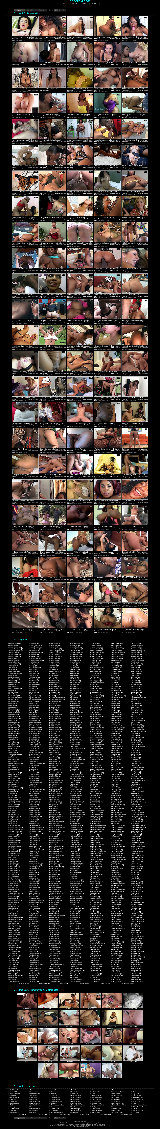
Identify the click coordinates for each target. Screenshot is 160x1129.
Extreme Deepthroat (138, 780)
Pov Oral (12, 904)
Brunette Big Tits (137, 726)
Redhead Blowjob (117, 914)
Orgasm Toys (136, 889)
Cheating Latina (116, 739)
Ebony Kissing (34, 776)
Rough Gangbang (117, 921)
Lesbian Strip (136, 853)
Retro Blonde (54, 917)
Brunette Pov (13, 731)
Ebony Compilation (56, 773)
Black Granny (54, 707)
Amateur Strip (54, 658)
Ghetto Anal (95, 797)
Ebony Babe (34, 771)
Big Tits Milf (115, 701)
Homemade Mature (76, 816)
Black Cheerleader (96, 705)
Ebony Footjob (13, 775)
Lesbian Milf (54, 850)
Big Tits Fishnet (54, 701)
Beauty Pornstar (96, 688)
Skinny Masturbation (97, 932)
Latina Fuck (115, 838)
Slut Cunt (135, 934)
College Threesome (35, 752)
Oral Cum (33, 889)
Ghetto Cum (13, 799)
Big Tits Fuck (75, 701)
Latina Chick (54, 838)
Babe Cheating (54, 679)
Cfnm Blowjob (34, 739)
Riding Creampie (14, 921)
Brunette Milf (75, 729)
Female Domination (15, 788)
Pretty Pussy (74, 906)
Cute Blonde (33, 761)
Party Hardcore (13, 895)
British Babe (33, 726)
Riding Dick (33, 921)
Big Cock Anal (75, 696)
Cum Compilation (96, 756)
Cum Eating (115, 756)
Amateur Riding (75, 656)
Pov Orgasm (33, 904)
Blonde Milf (74, 718)
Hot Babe (33, 821)
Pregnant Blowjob (117, 904)
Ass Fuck (53, 677)
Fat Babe (12, 784)
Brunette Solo (75, 731)
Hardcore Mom (116, 812)
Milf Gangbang (13, 874)
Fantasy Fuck (75, 782)
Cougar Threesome (15, 754)
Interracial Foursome (97, 827)
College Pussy (136, 750)
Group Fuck (95, 805)
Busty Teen (115, 737)
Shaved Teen (54, 929)
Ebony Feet (136, 773)
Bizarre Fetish (75, 703)
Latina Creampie (76, 838)
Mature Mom (75, 867)
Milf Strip (134, 876)
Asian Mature (34, 673)
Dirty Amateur (34, 765)
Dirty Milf (32, 767)
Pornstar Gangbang (15, 900)
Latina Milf (74, 840)
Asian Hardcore (116, 671)
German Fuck (34, 797)
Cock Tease (53, 750)
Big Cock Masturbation (57, 698)
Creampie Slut (75, 756)
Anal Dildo (74, 664)
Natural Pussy (116, 885)
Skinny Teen (54, 934)
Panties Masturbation (77, 893)
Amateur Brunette (35, 647)
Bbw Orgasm (136, 682)
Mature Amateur (137, 859)
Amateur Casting (55, 647)
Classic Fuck (115, 744)
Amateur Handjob (76, 652)
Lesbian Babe (116, 844)
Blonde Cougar (54, 716)
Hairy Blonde (115, 806)
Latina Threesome (137, 842)
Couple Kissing (75, 754)
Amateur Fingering (138, 651)
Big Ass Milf (74, 694)
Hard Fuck (135, 810)
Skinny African (13, 930)
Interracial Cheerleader (98, 825)
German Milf (54, 797)
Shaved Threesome (76, 929)
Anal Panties (54, 666)
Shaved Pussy (13, 929)
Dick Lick (94, 763)
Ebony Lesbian (55, 776)
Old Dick (114, 887)
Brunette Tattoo (95, 731)
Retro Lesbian (136, 917)
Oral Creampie (13, 889)
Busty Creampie (96, 735)
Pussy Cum (136, 908)
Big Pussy (135, 699)
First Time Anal (54, 791)
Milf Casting (12, 872)
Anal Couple (33, 664)
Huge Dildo (12, 823)
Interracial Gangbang (138, 827)
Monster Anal (34, 882)
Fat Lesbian (135, 784)
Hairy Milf (12, 810)
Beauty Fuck (33, 688)
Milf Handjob (34, 874)
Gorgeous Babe (34, 803)
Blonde (131, 529)
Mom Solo (115, 880)
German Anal (95, 795)
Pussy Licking (75, 910)
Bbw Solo (94, 684)
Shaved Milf (135, 927)
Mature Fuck (13, 865)
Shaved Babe (54, 925)
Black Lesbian (75, 707)
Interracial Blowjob (77, 825)
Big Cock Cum (136, 696)
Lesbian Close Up (35, 846)
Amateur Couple (55, 649)
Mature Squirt (95, 868)
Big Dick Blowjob (117, 698)
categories (94, 3)
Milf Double (94, 872)
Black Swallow (13, 713)
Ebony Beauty (75, 771)
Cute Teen (135, 761)
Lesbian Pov (74, 852)
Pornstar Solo (136, 900)
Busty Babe (13, 735)
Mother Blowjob (55, 883)
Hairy (107, 400)
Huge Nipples (75, 823)
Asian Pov (12, 675)
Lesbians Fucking (137, 855)
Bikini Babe (12, 703)
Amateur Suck (75, 658)
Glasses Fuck (136, 801)
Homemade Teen (117, 816)
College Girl (115, 750)
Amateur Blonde (137, 645)
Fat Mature (12, 786)
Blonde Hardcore (14, 718)
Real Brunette (75, 912)
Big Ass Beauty (75, 692)
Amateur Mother (76, 654)
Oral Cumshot (54, 889)
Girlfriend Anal (116, 799)
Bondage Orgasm (76, 722)
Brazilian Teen (136, 724)
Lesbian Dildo (95, 846)
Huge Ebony (34, 823)
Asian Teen (115, 675)
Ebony (20, 40)
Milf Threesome (55, 878)
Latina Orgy (135, 840)
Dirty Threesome (96, 767)
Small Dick (33, 936)
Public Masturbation (76, 908)
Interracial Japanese (15, 829)
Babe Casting (34, 679)
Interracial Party (137, 829)
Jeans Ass (94, 833)
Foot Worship (34, 793)
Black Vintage (136, 713)
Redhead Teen (136, 915)
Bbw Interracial (14, 682)
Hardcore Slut (34, 814)
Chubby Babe (13, 743)
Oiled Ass (94, 887)
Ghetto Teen (75, 799)
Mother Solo (33, 885)
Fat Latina (115, 784)
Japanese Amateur (76, 831)
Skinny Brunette (14, 932)
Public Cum (135, 906)
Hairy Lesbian (95, 808)
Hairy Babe (74, 806)
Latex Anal (115, 837)
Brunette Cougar (76, 728)
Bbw (16, 40)
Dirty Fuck (135, 765)
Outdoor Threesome (56, 893)
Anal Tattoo (12, 667)
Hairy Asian (53, 806)
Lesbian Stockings (96, 853)
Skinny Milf (115, 932)
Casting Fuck (13, 739)
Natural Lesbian (96, 885)
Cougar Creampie (76, 752)
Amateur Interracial (118, 652)
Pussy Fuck (33, 910)
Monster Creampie (96, 882)
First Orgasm (13, 791)
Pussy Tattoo (13, 912)
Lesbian (53, 40)
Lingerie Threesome (118, 857)
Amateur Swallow (96, 658)
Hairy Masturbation (117, 808)
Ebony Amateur (137, 769)
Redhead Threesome (15, 917)
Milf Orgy (135, 874)
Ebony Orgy (33, 778)
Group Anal (53, 805)
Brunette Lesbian (55, 729)
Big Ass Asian (34, 692)
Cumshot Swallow (96, 760)
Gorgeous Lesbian (96, 803)
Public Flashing (34, 908)
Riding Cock (115, 919)
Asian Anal (135, 667)
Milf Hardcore (54, 874)
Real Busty (94, 912)
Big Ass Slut (115, 694)
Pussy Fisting (13, 910)
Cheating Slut (34, 741)
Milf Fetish (115, 872)
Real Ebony (136, 912)
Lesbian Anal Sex (76, 844)
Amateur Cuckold (96, 649)
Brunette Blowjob (35, 728)
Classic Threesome (56, 746)
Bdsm (75, 169)
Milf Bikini (114, 870)
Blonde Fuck (136, 716)
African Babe (34, 643)
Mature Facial (95, 863)
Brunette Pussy (34, 731)
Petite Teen (33, 897)
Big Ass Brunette (117, 692)
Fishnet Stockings (137, 791)
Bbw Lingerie (75, 682)
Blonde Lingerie (55, 718)
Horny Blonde (54, 818)
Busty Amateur (96, 733)
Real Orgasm (13, 914)
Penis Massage (34, 895)
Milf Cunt (53, 872)
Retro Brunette (95, 917)
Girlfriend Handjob (55, 801)
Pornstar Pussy (96, 900)
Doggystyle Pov (14, 769)
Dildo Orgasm (116, 763)
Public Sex (94, 908)
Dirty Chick (115, 765)
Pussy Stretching (137, 910)
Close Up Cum (13, 748)
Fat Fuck (94, 784)
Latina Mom (94, 840)
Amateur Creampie (76, 649)
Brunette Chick (55, 728)
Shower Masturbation (118, 929)
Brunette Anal (75, 726)
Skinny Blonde (116, 930)
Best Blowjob (54, 690)
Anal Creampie (54, 664)
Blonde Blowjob (14, 716)
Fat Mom (53, 786)
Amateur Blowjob (15, 647)
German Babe (116, 795)
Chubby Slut (54, 744)
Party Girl (135, 893)
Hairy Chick (12, 808)
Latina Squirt (95, 842)
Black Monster (13, 709)
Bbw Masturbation (96, 682)
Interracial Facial (76, 827)
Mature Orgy (115, 867)
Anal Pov (94, 666)
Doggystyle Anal (117, 767)
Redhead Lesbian (35, 915)
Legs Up (52, 844)
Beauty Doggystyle (15, 688)
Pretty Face (33, 906)
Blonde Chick (34, 716)
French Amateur (75, 793)
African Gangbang (76, 643)
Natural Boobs (75, 885)
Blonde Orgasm (116, 718)
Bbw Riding (74, 684)
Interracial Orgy (116, 829)
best (65, 3)
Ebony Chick (34, 773)
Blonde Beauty (116, 714)
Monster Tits (13, 883)
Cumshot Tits (116, 760)
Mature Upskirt (54, 870)
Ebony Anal (13, 771)
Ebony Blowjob (96, 771)
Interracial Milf (54, 829)
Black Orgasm (34, 709)
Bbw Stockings (136, 684)
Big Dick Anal (95, 698)
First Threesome (35, 791)
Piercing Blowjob (55, 897)
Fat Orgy (73, 786)
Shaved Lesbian (116, 927)
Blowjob (79, 40)
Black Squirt (115, 711)
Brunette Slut (54, 731)
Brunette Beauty (116, 726)
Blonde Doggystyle (96, 716)
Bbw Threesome (55, 686)
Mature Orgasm (96, 867)
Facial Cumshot (55, 782)
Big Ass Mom (95, 694)
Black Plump (74, 709)
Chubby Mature (136, 743)
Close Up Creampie (138, 746)
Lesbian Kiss (115, 848)
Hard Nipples (13, 812)
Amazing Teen (75, 662)
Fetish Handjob (136, 788)
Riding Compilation (137, 919)
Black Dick (13, 707)
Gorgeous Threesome (138, 803)
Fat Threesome (136, 786)
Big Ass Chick (136, 692)
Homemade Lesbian (56, 816)
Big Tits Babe (13, 701)
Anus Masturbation (96, 667)
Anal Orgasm (13, 666)
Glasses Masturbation (15, 803)
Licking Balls (33, 857)
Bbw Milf (114, 682)
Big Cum (73, 698)
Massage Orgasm (96, 859)
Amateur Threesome (36, 660)
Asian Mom (74, 673)
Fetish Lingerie (13, 790)
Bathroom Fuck (136, 679)
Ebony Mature (95, 776)
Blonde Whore (116, 720)
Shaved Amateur (14, 925)
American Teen (95, 662)
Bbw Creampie (75, 681)
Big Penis (115, 699)
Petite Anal (74, 895)
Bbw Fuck (135, 681)
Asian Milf (53, 673)
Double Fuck (74, 769)
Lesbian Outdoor (14, 852)
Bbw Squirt (115, 684)
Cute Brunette (54, 761)
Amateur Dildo (34, 651)
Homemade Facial (137, 814)
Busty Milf (53, 737)
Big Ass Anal (13, 692)
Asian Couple (136, 669)
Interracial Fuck (117, 827)
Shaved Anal (33, 925)
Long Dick (12, 859)
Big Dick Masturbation (57, 699)
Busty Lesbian (34, 737)
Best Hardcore (116, 690)
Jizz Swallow (54, 835)
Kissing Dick (95, 837)
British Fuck (53, 726)
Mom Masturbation (76, 880)
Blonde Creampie (76, 716)
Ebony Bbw (54, 771)
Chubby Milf (13, 744)
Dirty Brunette (95, 765)
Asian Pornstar (136, 673)
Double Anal (33, 769)
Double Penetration (97, 769)
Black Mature (95, 707)
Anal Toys (53, 667)
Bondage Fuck (54, 722)
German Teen (75, 797)
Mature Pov (12, 868)
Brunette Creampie (96, 728)
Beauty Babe (116, 686)
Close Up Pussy (116, 748)
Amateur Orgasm (117, 654)
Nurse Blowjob (34, 887)
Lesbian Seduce (137, 852)
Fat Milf (32, 786)
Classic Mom (34, 746)
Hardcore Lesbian (96, 812)
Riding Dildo (54, 921)
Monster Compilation (77, 882)
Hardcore (135, 91)
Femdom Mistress (55, 788)
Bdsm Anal (74, 686)
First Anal (94, 790)
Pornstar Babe (54, 899)
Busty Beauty (34, 735)
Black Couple (136, 705)
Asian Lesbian (136, 671)
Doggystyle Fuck (137, 767)
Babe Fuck (74, 679)
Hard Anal (115, 810)
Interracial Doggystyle (57, 827)
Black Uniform (116, 713)
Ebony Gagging (55, 775)
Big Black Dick (14, 696)
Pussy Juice (53, 910)
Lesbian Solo (54, 853)
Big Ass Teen (136, 694)
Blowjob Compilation (138, 720)
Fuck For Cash (13, 795)
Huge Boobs (95, 821)
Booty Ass (94, 722)
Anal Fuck (115, 664)
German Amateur (76, 795)
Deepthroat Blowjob (15, 763)
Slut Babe (115, 934)
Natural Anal (54, 885)
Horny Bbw (33, 818)
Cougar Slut (135, 752)
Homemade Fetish (14, 816)
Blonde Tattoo (75, 720)
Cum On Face (54, 758)
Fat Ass (134, 782)
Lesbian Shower (14, 853)
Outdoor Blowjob (55, 891)
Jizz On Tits (33, 835)
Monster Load (116, 882)
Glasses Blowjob (96, 801)
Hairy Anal (33, 806)
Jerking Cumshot (117, 833)
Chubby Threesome (97, 744)
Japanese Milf (54, 833)
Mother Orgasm (136, 883)
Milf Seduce (53, 876)
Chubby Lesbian (116, 743)
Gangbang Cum (55, 795)
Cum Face (135, 756)
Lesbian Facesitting (138, 846)
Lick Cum (12, 857)
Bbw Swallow (13, 686)
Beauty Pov (115, 688)
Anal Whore (74, 667)
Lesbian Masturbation (36, 850)
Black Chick (115, 705)
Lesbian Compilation (56, 846)
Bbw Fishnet (115, 681)
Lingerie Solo (75, 857)
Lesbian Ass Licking (97, 844)
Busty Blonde (54, 735)
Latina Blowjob (34, 838)
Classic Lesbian (14, 746)
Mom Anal (115, 878)
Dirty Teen (74, 767)
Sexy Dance (135, 923)
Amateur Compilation (15, 649)
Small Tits (74, 936)
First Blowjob (116, 790)
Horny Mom (74, 820)
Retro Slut (74, 919)
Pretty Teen (94, 906)
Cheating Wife (54, 741)
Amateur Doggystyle (56, 651)
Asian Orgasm (95, 673)
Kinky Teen (53, 837)
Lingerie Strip (95, 857)
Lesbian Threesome (56, 855)
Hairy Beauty (95, 806)
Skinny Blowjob (137, 930)
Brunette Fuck (13, 729)
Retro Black (33, 917)
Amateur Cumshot (117, 649)
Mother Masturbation (118, 883)
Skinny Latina (54, 932)
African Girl (94, 643)
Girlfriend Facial (34, 801)
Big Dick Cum (13, 699)
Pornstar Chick (95, 899)
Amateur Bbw (116, 645)
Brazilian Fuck (95, 724)
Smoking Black (116, 936)
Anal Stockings (116, 666)
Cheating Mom (13, 741)
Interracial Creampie (138, 825)
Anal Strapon (136, 666)
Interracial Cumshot (15, 827)
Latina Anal (135, 837)
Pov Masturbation (137, 902)
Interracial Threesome (57, 831)
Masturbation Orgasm (118, 859)
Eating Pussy (116, 769)
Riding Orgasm (95, 921)
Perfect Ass (53, 895)
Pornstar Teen (13, 902)
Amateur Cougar (35, 649)
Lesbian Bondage (14, 846)
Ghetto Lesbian (34, 799)
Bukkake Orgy (75, 733)
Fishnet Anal (95, 791)
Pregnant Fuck (136, 904)
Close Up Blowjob (117, 746)
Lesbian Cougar (75, 846)
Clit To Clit (74, 746)
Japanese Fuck (136, 831)
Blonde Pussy (34, 720)
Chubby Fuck (75, 743)
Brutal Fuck (53, 733)
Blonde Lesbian (35, 718)
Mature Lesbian (14, 867)
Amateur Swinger (117, 658)
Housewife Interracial (56, 821)
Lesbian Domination (118, 846)
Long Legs (33, 859)
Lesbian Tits (75, 855)
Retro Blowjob (75, 917)
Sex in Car (115, 923)
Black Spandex (95, 711)
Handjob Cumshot (96, 810)
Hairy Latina (74, 808)
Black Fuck (33, 707)
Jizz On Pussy (13, 835)
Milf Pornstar (13, 876)
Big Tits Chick (34, 701)
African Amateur (14, 643)
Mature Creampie (55, 863)
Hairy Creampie (34, 808)
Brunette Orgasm (117, 729)
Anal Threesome (35, 667)
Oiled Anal (74, 887)
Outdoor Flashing (76, 891)
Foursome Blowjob (55, 793)
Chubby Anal (136, 741)
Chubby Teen (75, 744)
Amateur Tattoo (136, 658)
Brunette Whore (14, 733)
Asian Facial (33, 671)
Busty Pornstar (96, 737)
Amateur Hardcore (97, 652)
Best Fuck (94, 690)
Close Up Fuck (54, 748)
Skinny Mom (136, 932)
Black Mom (135, 707)
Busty (24, 40)
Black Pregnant (136, 709)
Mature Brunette (14, 863)
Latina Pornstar (13, 842)
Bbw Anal (12, 681)
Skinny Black (95, 930)
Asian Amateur (116, 667)
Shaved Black (116, 925)
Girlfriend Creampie (15, 801)
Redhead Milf (75, 915)
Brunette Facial (137, 728)
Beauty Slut (135, 688)
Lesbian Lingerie (137, 848)
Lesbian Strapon (117, 853)
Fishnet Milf (115, 791)
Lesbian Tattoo (13, 855)
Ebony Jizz (12, 776)
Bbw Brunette (54, 681)
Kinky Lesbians (13, 837)
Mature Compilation (35, 863)
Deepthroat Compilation (37, 763)
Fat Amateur (95, 782)
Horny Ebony (136, 818)
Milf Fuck (135, 872)
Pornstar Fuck (136, 899)
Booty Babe (115, 722)
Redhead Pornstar (96, 915)
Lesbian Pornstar (55, 852)
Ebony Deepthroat (96, 773)
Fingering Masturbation (37, 790)
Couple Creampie (35, 754)
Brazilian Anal (54, 724)
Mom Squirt (135, 880)
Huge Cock (115, 821)
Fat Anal (114, 782)
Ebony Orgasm (14, 778)
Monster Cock (54, 882)
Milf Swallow (33, 878)
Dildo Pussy (136, 763)
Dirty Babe (53, 765)
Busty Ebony (116, 735)
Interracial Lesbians (36, 829)
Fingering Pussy (76, 790)
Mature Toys (33, 870)
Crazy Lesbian (34, 756)
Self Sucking (54, 923)
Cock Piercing (34, 750)
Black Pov (115, 709)
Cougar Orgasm (116, 752)
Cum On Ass (34, 758)
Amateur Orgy (136, 654)
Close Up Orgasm (96, 748)
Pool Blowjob (13, 899)
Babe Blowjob (14, 679)
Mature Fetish (136, 863)
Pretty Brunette (13, 906)
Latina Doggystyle (96, 838)
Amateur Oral (95, 654)
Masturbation (109, 452)
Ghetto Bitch (115, 797)
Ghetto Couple (136, 797)
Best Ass (32, 690)
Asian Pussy (33, 675)
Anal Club (135, 662)
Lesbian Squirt (75, 853)
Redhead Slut (116, 915)
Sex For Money (75, 923)
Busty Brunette (75, 735)
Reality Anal (33, 914)
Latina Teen (115, 842)
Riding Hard (74, 921)
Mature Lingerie (34, 867)
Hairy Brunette (136, 806)
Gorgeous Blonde (55, 803)
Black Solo (74, 711)
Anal (99, 91)
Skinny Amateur (34, 930)
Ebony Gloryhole (96, 775)
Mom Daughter (34, 880)
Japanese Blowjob (117, 831)
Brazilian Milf (115, 724)
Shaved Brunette (14, 927)
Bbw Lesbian (54, 682)
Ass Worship (115, 677)
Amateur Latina (137, 652)
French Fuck (115, 793)
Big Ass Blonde (95, 692)
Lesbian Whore (116, 855)
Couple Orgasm (96, 754)
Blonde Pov (12, 720)
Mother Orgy (13, 885)
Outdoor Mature (34, 893)
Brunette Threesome (138, 731)
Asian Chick (115, 669)
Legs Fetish (12, 844)
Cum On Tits (115, 758)
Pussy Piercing (116, 910)
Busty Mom (74, 737)
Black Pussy (13, 711)
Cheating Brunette (55, 739)
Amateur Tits (54, 660)
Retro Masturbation (15, 919)
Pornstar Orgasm (55, 900)
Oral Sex (94, 889)
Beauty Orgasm (75, 688)
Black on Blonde (55, 714)
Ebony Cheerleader (15, 773)
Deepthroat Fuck (55, 763)
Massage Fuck (54, 859)
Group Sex (135, 805)
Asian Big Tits (75, 669)
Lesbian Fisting (75, 848)
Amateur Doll (75, 651)
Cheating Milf (136, 739)
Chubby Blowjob (55, 743)
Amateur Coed (136, 647)
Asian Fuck (74, 671)
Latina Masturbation (56, 840)
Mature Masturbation (56, 867)
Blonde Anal (74, 714)
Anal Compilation (14, 664)
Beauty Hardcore (55, 688)
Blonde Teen (95, 720)
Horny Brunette (75, 818)
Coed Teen (74, 750)
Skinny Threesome (76, 934)
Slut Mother (12, 936)
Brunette (22, 606)
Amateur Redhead (55, 656)
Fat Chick (74, 784)
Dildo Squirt (12, 765)
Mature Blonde (116, 861)
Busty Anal (115, 733)
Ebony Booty (116, 771)
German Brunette (14, 797)
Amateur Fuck (13, 652)
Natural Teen (136, 885)
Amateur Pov (34, 656)
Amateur (127, 66)
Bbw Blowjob (34, 681)
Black (107, 117)
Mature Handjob (75, 865)
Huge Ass (74, 821)
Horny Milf (53, 820)
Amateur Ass (75, 645)
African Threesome (35, 645)
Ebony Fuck (34, 775)
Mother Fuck (95, 883)
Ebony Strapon (137, 778)
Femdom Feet (34, 788)
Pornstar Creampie (117, 899)
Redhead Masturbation (57, 915)
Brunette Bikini (13, 728)
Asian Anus (12, 669)
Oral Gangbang (75, 889)
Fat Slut (93, 786)
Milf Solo (73, 876)
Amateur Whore (75, 660)
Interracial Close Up (117, 825)
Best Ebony (74, 690)
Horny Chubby (95, 818)
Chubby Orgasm (35, 744)
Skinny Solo (33, 934)
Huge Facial (54, 823)
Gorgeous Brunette (76, 803)
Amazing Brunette (137, 660)
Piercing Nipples (75, 897)
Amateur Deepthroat (15, 651)
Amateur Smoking (117, 656)
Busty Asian (135, 733)
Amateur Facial (116, 651)
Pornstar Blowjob (76, 899)
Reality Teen (54, 914)
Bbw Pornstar (34, 684)
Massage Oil (74, 859)
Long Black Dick (137, 857)
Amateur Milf (34, 654)
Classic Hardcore (137, 744)
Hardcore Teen (55, 814)
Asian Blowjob (95, 669)
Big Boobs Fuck (35, 696)
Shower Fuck (95, 929)
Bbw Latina (33, 682)
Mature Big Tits (96, 861)
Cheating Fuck (75, 739)
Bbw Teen (33, 686)
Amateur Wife (95, 660)
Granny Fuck (34, 805)
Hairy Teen (53, 810)
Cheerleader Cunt (76, 741)
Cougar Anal (54, 752)
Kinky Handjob (136, 835)
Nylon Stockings (55, 887)
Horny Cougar (116, 818)
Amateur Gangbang (36, 652)
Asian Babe (33, 669)
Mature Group (54, 865)
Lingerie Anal (54, 857)
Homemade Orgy (96, 816)
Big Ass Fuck (34, 694)
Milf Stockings (116, 876)
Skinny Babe (74, 930)
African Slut (136, 643)
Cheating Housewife (97, 739)
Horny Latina (13, 820)
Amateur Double (96, 651)
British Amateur (13, 726)
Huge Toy (135, 823)
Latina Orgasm (116, 840)
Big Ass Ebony (14, 694)
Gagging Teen (34, 795)
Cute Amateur (136, 760)
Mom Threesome (14, 882)
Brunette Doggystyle (118, 728)
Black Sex (33, 711)
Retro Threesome (96, 919)
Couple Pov (115, 754)
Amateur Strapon (35, 658)
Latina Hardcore (14, 840)
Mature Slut (53, 868)
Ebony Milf (115, 776)
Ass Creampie (13, 677)
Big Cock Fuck (34, 698)
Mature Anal (13, 861)
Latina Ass (12, 838)
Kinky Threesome (76, 837)
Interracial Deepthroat (36, 827)
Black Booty (75, 705)
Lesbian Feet (13, 848)
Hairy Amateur (13, 806)
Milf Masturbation (96, 874)
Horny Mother (95, 820)
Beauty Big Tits (136, 686)
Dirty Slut (53, 767)
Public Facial (13, 908)
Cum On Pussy (95, 758)
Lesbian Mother (96, 850)
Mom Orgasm (95, 880)
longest (85, 3)
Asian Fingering (55, 671)
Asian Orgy (115, 673)
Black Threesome (76, 713)
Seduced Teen (13, 923)
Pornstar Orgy (75, 900)
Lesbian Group (95, 848)
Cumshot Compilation (77, 760)
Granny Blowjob (14, 805)
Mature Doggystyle (76, 863)
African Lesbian (116, 643)
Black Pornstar (96, 709)
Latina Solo (74, 842)
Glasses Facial (116, 801)
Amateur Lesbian (14, 654)
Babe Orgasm (95, 679)
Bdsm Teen (94, 686)
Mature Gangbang (35, 865)
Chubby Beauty (34, 743)
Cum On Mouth (75, 758)
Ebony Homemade (117, 775)
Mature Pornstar (137, 867)
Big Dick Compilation (138, 698)
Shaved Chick (34, 927)
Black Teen (54, 713)
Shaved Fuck (75, 927)
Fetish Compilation (96, 788)
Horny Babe (13, 818)
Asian (44, 66)
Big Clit (52, 696)
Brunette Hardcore (35, 729)
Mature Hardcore (96, 865)
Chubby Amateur (117, 741)
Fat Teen (114, 786)
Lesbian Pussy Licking (98, 852)
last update (75, 3)
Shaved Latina (95, 927)
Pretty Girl (53, 906)
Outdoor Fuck (95, 891)
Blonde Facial (116, 716)
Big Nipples (94, 699)
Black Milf (115, 707)
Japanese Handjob (15, 833)
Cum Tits (53, 760)
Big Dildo (73, 699)
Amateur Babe (95, 645)
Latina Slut (53, 842)
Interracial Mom (75, 829)
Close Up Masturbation (77, 748)
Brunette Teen (116, 731)
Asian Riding (54, 675)
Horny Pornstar (116, 820)
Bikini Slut (53, 703)
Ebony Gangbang (76, 775)
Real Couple (115, 912)
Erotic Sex (94, 780)
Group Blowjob (75, 805)
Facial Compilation (35, 782)
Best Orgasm (136, 690)
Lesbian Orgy (136, 850)
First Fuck (135, 790)
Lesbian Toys (95, 855)
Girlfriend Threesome (77, 801)
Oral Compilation (137, 887)
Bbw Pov (53, 684)
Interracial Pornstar (15, 831)
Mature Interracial (117, 865)
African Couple (54, 643)
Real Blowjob (54, 912)
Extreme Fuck (13, 782)
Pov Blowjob (54, 902)
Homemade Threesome (139, 816)
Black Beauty (34, 705)
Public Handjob (54, 908)
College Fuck (95, 750)
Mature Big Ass (75, 861)
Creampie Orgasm (55, 756)
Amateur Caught (75, 647)
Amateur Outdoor (14, 656)
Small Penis (53, 936)
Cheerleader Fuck (96, 741)
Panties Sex (94, 893)
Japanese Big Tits (96, 831)
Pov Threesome (96, 904)
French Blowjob (96, 793)
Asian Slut (74, 675)
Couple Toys (136, 754)
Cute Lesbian (95, 761)
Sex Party (94, 923)
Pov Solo (73, 904)
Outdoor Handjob (137, 891)
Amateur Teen (13, 660)
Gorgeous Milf (116, 803)
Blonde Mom (95, 718)
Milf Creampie (34, 872)
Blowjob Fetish (14, 722)
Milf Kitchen (74, 874)
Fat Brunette (54, 784)
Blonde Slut (53, 720)
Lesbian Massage (14, 850)
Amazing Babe (116, 660)
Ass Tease (94, 677)
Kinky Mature (34, 837)
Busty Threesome (137, 737)
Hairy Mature (136, 808)
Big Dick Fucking (35, 699)
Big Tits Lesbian (96, 701)
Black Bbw (12, 705)
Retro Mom (53, 919)
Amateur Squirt (13, 658)
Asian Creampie (14, 671)
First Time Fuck (75, 791)
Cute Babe (12, 761)
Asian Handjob (95, 671)
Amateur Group (54, 652)
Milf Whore (94, 878)
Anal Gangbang (136, 664)
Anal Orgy (33, 666)
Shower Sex (135, 929)
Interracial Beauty (55, 825)
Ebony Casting (136, 771)
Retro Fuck (115, 917)
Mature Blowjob (137, 861)
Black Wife (33, 714)
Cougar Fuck (95, 752)
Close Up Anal (95, 746)
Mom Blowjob (136, 878)
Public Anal (115, 906)
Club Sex (135, 748)
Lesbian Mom (75, 850)
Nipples (135, 117)
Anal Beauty (115, 662)
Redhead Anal (75, 914)
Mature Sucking (137, 868)
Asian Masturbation (15, 673)
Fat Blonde (33, 784)
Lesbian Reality (116, 852)
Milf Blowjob (136, 870)
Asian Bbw (53, 669)
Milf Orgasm (115, 874)
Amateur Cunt (136, 649)
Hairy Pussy (33, 810)
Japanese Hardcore (36, 833)
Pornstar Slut (115, 900)
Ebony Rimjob (95, 778)
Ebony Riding (75, 778)
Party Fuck (115, 893)
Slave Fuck (94, 934)
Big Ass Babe (54, 692)
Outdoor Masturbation (15, 893)
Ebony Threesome (56, 780)
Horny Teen (12, 821)
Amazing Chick (13, 662)
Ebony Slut (115, 778)
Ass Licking (74, 677)
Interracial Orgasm (97, 829)
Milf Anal (73, 870)
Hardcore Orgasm (137, 812)
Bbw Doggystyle (96, 681)
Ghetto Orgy (54, 799)
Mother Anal (34, 883)
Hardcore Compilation (77, 812)
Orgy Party (12, 891)
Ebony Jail (135, 775)
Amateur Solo (136, 656)
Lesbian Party (34, 852)
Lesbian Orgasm (117, 850)
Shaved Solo (33, 929)
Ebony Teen (34, 780)
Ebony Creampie (76, 773)
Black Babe (136, 703)
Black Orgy (53, 709)
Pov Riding (53, 904)
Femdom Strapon (76, 788)
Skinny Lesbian (75, 932)
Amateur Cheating (96, 647)
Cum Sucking (13, 760)
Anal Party (74, 666)
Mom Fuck (53, 880)
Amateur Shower (96, 656)
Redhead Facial (137, 914)
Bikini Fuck (33, 703)
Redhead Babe (95, 914)
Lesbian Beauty (136, 844)
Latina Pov (33, 842)
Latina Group (136, 838)
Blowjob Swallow (35, 722)
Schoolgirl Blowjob (137, 921)
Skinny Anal (53, 930)
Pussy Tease (33, 912)
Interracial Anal (14, 825)
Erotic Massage (75, 780)
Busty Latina (13, 737)
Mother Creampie (76, 883)
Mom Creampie (14, 880)
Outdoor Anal (34, 891)
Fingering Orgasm (55, 790)
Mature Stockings (117, 868)
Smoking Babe (95, 936)
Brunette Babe (95, 726)
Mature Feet (115, 863)
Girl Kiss (93, 799)
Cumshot (135, 169)
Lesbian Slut (33, 853)
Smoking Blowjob (137, 936)
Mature (25, 143)
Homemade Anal (96, 814)
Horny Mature (34, 820)
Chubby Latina (95, 743)
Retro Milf (33, 919)
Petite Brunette (116, 895)
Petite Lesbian (13, 897)
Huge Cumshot (137, 821)
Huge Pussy (95, 823)
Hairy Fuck (53, 808)
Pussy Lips (94, 910)
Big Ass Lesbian (55, 694)
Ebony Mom (136, 776)
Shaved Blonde (136, 925)
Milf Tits (73, 878)
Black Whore (13, 714)
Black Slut (53, 711)
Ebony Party (54, 778)
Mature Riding (34, 868)
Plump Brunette (136, 897)
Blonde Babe (95, 714)
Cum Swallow (34, 760)
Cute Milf (114, 761)
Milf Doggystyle (75, 872)
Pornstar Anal (34, 899)
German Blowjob (137, 795)
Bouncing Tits (13, 724)
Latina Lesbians (34, 840)
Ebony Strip (13, 780)
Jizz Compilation (137, 833)
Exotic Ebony (116, 780)
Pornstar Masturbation (36, 900)
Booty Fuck (135, 722)
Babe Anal (135, 677)
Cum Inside (12, 758)
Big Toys (135, 701)
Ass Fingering (34, 677)
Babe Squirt (115, 679)
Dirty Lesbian (13, 767)
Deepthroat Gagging (77, 763)
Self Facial (33, 923)
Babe (99, 40)
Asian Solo (94, 675)
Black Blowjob (55, 705)
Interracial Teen (34, 831)
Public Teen (115, 908)
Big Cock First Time (15, 698)
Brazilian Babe (75, 724)
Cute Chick (74, 761)
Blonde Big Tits (136, 714)
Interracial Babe (35, 825)
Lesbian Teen (34, 855)
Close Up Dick (34, 748)
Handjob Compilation (77, 810)
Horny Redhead (137, 820)
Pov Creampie (95, 902)
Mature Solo (74, 868)
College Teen (13, 752)
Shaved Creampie (55, 927)
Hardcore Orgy (13, 814)
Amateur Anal (54, 645)
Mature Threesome (15, 870)
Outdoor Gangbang (117, 891)
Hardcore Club (54, 812)
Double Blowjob (55, 769)
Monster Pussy (137, 882)
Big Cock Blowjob (97, 696)
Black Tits (94, 713)
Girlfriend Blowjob (137, 799)
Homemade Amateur (77, 814)
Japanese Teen (75, 833)
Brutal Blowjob (34, 733)
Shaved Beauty (95, 925)
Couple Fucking (55, 754)
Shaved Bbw (74, 925)
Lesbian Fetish (34, 848)
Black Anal (94, 703)
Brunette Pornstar (137, 729)
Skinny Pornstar (14, 934)
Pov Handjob (116, 902)
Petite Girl (135, 895)
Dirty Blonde (74, 765)
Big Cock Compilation (118, 696)
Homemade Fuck (35, 816)
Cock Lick (12, 750)
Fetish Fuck (115, 788)
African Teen (13, 645)
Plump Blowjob (116, 897)
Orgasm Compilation (118, 889)
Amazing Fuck (34, 662)
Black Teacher (34, 713)
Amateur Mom (54, 654)
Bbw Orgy (12, 684)
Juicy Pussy (74, 835)
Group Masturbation (118, 805)
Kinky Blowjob (116, 835)
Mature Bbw (54, 861)
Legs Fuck (33, 844)
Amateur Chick (116, 647)
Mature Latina (136, 865)
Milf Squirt (94, 876)
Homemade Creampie (118, 814)
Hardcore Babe (34, 812)
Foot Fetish (12, 793)
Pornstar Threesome (36, 902)
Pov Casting (74, 902)
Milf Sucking (13, 878)
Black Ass (115, 703)
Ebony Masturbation (77, 776)
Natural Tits (13, 887)
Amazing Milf (54, 662)
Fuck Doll (135, 793)
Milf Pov (32, 876)
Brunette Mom (95, 729)
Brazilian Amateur (35, 724)
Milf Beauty (94, 870)
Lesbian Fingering (55, 848)
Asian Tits (135, 675)
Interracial (25, 91)
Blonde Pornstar (137, 718)
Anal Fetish (94, 664)
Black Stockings (137, 711)
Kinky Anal (94, 835)
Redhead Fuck (13, 915)
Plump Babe (95, 897)
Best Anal (12, 690)
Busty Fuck (135, 735)
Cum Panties (136, 758)
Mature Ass (33, 861)
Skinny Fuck (33, 932)
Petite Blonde (95, 895)
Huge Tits (115, 823)
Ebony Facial (116, 773)
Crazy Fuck (12, 756)
